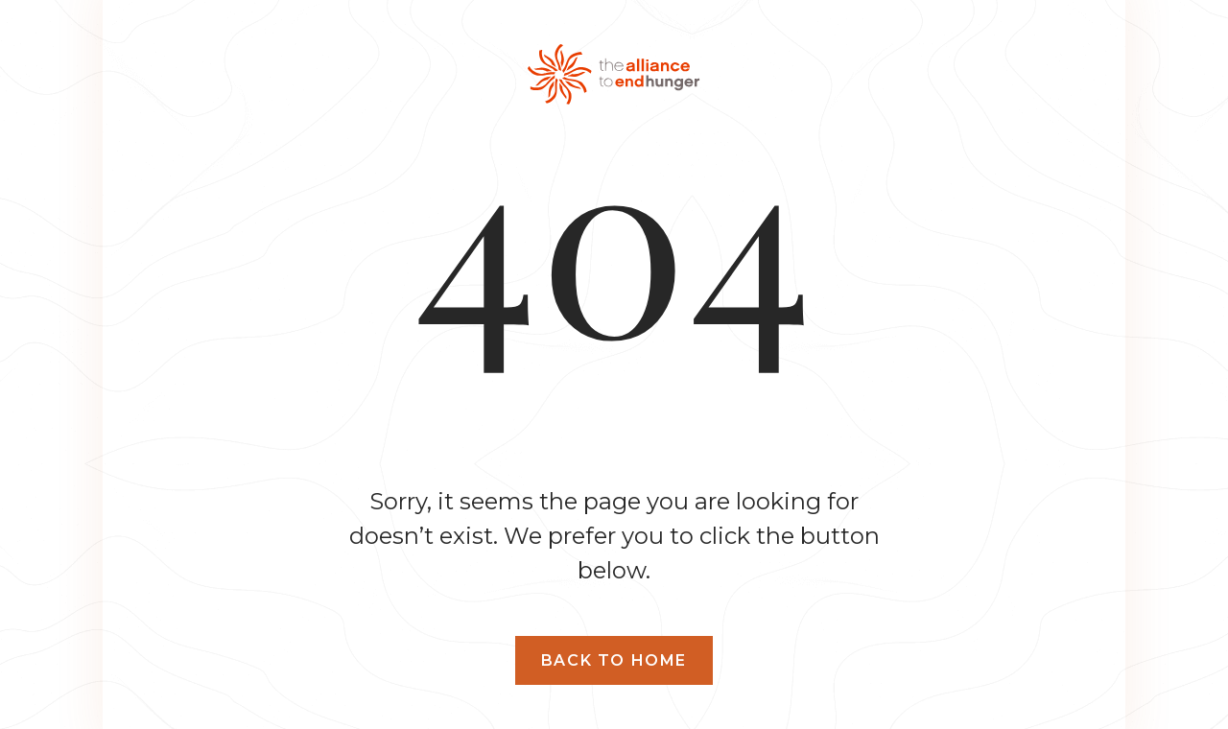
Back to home (614, 660)
